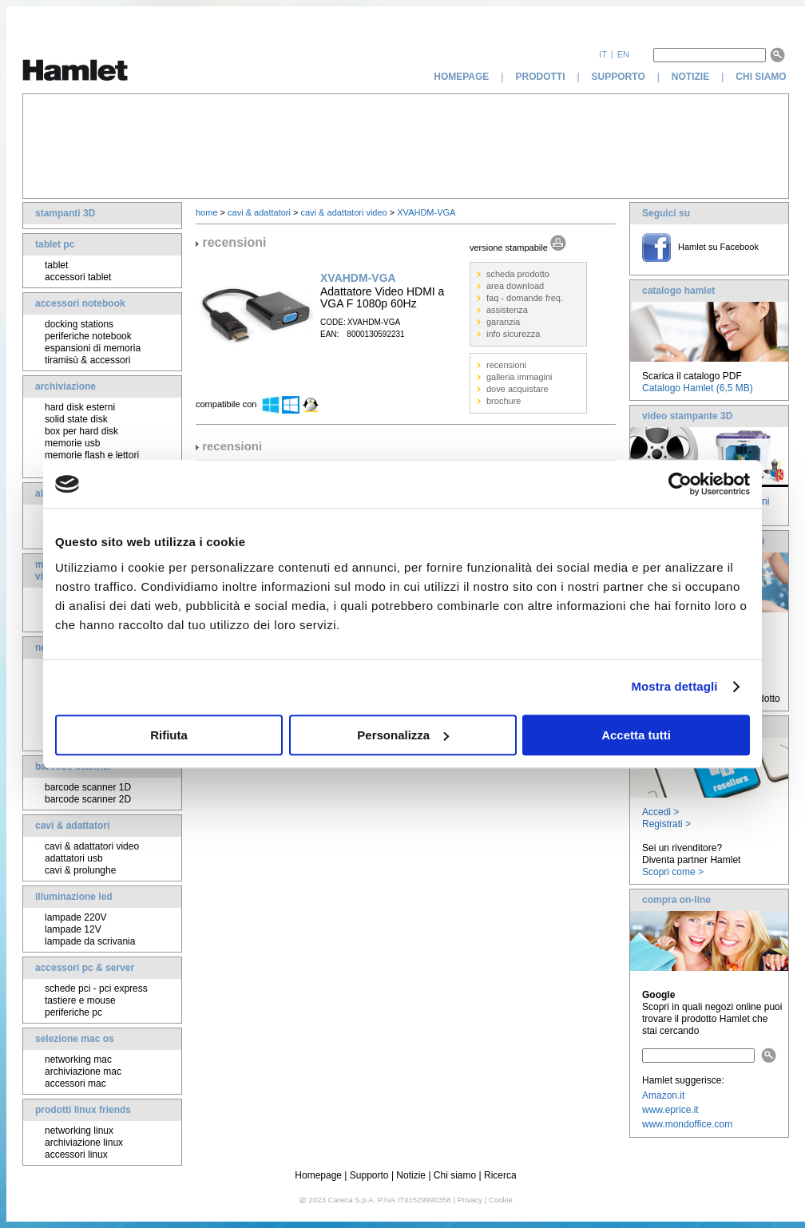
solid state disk (76, 419)
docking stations (79, 324)
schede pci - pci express (96, 988)
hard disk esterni (80, 407)
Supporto (369, 1175)
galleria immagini (519, 377)
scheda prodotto (517, 274)
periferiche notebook (88, 336)
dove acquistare (517, 389)
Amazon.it (663, 1095)
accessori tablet (78, 277)
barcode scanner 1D (88, 787)
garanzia (503, 322)
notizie (690, 76)
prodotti (540, 76)
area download (515, 286)
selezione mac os (74, 1038)
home (207, 212)
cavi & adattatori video (92, 846)
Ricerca (500, 1175)
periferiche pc (73, 1012)
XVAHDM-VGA (426, 212)
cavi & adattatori (72, 825)
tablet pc (54, 244)
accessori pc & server (84, 967)
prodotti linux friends (83, 1109)
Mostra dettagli (674, 686)
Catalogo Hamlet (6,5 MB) (697, 388)
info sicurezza (513, 334)
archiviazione (65, 386)
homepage (461, 76)
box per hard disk (81, 431)
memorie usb (72, 443)
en (623, 54)
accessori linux (76, 1154)
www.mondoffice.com (687, 1124)
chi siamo (762, 76)
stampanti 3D (65, 213)
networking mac (78, 1059)
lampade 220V (75, 917)
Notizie (411, 1175)
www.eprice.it (670, 1109)
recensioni (506, 365)
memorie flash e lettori (92, 455)
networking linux (79, 1130)
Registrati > (666, 824)
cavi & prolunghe (80, 870)
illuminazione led (74, 896)
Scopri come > (673, 871)
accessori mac (75, 1083)
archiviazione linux (84, 1142)
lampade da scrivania (90, 941)
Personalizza (403, 735)
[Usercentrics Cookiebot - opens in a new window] (680, 484)
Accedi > (660, 812)
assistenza (507, 310)
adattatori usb (74, 858)
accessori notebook (80, 303)
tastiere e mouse (80, 1000)
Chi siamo (455, 1175)
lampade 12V (73, 929)
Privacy (470, 1199)
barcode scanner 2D (88, 799)
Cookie (501, 1199)
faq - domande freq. (524, 298)
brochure (503, 401)
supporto (618, 76)
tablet (56, 265)
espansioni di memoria (93, 348)
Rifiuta (169, 735)
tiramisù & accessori (87, 360)
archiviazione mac (83, 1071)
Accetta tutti (636, 735)
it (603, 54)
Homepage (318, 1175)
